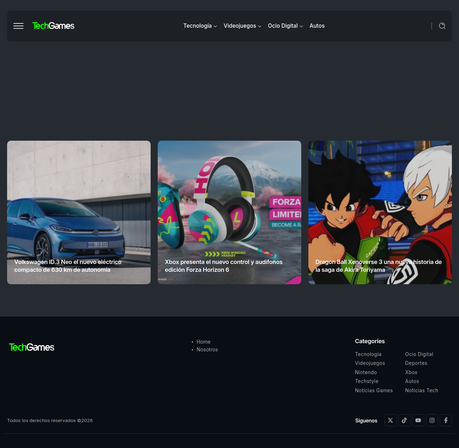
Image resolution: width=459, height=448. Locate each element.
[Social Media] (390, 420)
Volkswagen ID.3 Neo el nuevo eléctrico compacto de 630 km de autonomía (68, 265)
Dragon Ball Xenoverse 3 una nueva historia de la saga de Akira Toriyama (378, 265)
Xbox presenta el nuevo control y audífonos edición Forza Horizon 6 (223, 265)
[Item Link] (79, 212)
